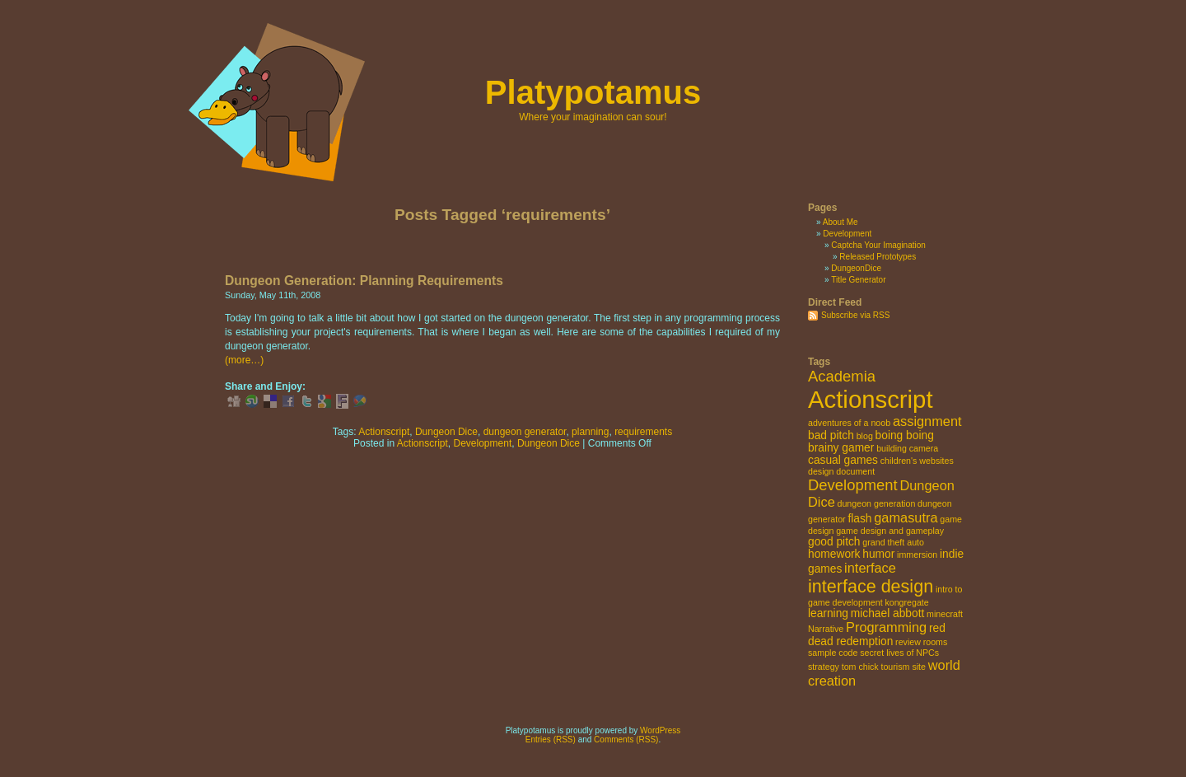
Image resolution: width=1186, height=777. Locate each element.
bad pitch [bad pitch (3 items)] (831, 435)
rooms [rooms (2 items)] (935, 642)
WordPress (660, 730)
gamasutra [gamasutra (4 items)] (905, 517)
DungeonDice (856, 268)
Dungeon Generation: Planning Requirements (364, 281)
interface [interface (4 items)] (870, 567)
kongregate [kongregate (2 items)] (906, 602)
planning (590, 432)
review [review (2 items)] (908, 642)
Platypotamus (593, 92)
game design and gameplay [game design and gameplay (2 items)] (890, 531)
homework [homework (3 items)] (834, 554)
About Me (840, 222)
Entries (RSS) (550, 739)
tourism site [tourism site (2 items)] (902, 667)
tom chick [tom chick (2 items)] (860, 667)
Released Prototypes (877, 256)
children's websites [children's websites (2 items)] (917, 461)
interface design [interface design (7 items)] (870, 586)
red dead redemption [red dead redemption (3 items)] (877, 635)
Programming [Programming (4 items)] (886, 627)
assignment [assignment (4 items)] (927, 421)
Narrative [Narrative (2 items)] (825, 629)
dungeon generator (525, 432)
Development (483, 443)
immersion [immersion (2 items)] (917, 554)
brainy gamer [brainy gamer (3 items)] (841, 448)
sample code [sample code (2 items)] (832, 653)
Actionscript (383, 432)
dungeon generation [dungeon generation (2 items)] (877, 503)
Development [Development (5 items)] (853, 485)
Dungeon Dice (446, 432)
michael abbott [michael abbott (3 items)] (888, 613)
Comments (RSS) (626, 739)
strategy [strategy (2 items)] (823, 667)
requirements (643, 432)
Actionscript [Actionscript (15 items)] (870, 399)
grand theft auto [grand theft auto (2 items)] (893, 542)
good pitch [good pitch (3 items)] (834, 542)
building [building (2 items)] (891, 448)
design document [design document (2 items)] (841, 471)
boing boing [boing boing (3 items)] (904, 435)
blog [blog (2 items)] (865, 436)
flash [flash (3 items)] (859, 519)
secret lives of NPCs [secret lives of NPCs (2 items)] (899, 653)
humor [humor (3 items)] (878, 554)
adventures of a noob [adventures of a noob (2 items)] (849, 423)
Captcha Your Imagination (878, 245)
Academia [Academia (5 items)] (841, 376)
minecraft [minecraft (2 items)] (945, 614)
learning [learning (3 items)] (828, 613)
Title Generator (858, 279)
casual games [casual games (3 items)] (843, 460)
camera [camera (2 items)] (924, 448)
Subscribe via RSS (855, 315)
